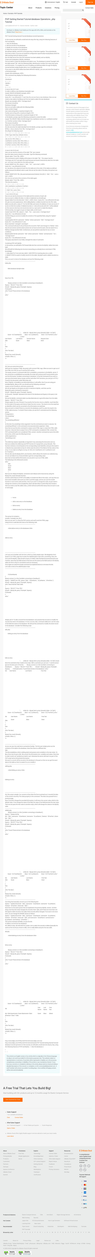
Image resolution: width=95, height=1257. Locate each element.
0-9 (89, 1232)
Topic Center (25, 1226)
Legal (37, 1240)
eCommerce (77, 1214)
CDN (41, 1214)
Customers (6, 1161)
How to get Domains (54, 1220)
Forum (51, 1166)
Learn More (72, 40)
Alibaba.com (47, 1243)
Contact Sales (89, 8)
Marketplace (37, 1169)
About (30, 8)
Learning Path (26, 1223)
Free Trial (21, 1153)
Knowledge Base (38, 1156)
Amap (78, 1243)
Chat (8, 1117)
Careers (5, 1240)
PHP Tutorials (26, 1229)
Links (57, 1240)
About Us (15, 1240)
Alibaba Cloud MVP (69, 1159)
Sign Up (90, 2)
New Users (37, 1223)
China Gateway (38, 1159)
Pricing (57, 8)
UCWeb (83, 1243)
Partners (5, 1164)
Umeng (88, 1243)
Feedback (52, 1164)
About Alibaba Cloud (9, 1153)
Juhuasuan (32, 1243)
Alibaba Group (7, 1243)
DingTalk (9, 1245)
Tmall (26, 1243)
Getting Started (38, 1164)
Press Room (67, 1166)
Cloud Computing (38, 1226)
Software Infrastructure (71, 1220)
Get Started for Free (13, 1100)
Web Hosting (25, 1217)
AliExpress (39, 1243)
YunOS (67, 1243)
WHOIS (66, 1169)
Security (36, 1217)
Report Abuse (53, 1161)
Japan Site (25, 1220)
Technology (37, 1153)
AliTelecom (73, 1243)
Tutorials (83, 1226)
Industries (50, 1226)
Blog (35, 1166)
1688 (52, 1243)
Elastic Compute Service (29, 1214)
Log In (81, 2)
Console (73, 2)
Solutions (48, 8)
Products (39, 8)
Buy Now (83, 40)
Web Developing (72, 1226)
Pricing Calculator (54, 1169)
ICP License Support (39, 1161)
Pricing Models (7, 1156)
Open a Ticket (11, 1128)
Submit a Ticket (53, 1156)
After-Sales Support (54, 1159)
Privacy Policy (27, 1240)
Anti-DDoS (50, 1214)
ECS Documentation (38, 1220)
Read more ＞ (19, 32)
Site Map (66, 1172)
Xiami (5, 1245)
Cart (65, 2)
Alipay (15, 1245)
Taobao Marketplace (18, 1243)
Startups (5, 1166)
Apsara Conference (8, 1169)
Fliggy (62, 1243)
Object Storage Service (63, 1214)
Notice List (47, 1240)
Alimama (57, 1243)
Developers (60, 1226)
